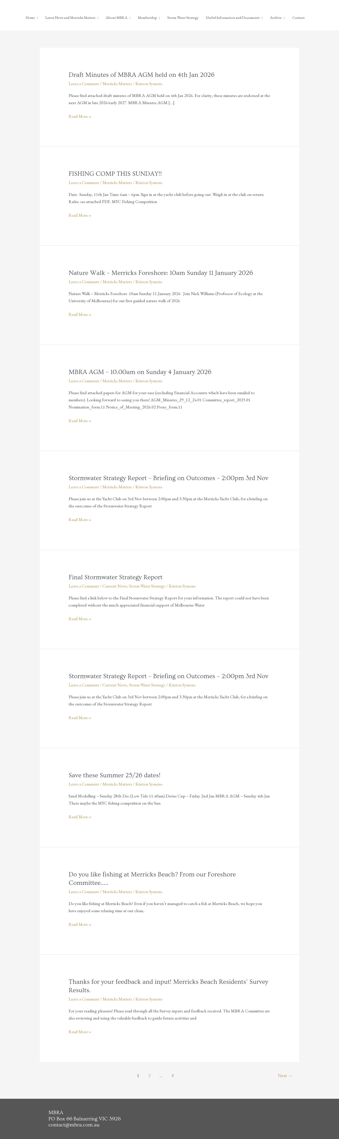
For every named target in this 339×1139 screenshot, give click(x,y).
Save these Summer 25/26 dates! (114, 775)
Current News (114, 586)
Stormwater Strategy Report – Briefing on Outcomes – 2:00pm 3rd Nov (168, 478)
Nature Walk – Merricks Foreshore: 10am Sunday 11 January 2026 (161, 273)
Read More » (80, 116)
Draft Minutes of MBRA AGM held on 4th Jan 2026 (141, 75)
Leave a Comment (84, 83)
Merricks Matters (117, 83)
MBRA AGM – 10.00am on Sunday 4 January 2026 (140, 372)
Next (285, 1075)
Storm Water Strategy (147, 586)
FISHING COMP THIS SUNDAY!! (115, 173)
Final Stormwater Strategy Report (115, 577)
